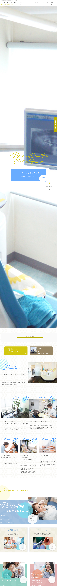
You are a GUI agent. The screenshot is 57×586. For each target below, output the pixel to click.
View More (22, 547)
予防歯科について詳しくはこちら (33, 519)
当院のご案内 (22, 3)
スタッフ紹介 (29, 3)
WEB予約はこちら (55, 124)
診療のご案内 (37, 3)
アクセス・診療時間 (45, 3)
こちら (35, 338)
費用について (53, 3)
